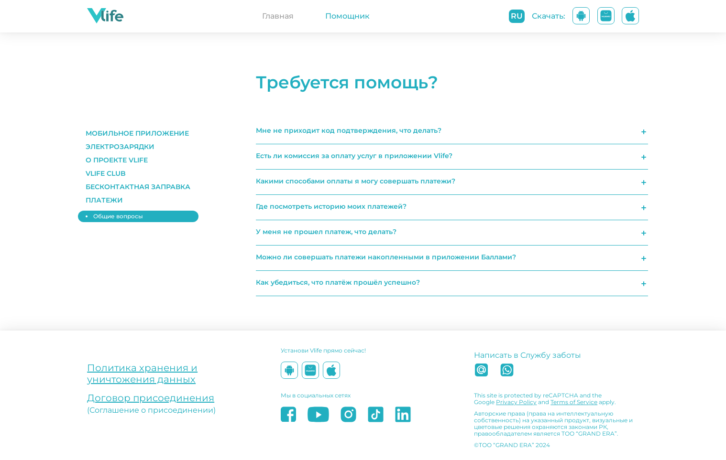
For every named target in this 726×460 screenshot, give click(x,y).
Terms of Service (573, 402)
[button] (140, 133)
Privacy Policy (516, 402)
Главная (278, 16)
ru (517, 16)
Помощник (347, 16)
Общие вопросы (118, 216)
